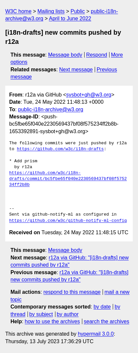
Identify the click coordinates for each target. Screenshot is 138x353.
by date (101, 306)
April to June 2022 (70, 18)
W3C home (18, 11)
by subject (41, 314)
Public (77, 11)
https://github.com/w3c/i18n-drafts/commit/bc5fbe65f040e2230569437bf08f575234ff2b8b (68, 179)
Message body (65, 55)
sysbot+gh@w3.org (88, 94)
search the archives (106, 321)
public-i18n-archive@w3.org (50, 109)
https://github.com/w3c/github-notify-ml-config (68, 221)
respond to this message (71, 292)
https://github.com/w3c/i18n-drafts (60, 149)
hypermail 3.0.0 (95, 334)
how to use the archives (52, 321)
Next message (76, 69)
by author (68, 314)
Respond (96, 55)
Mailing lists (51, 11)
